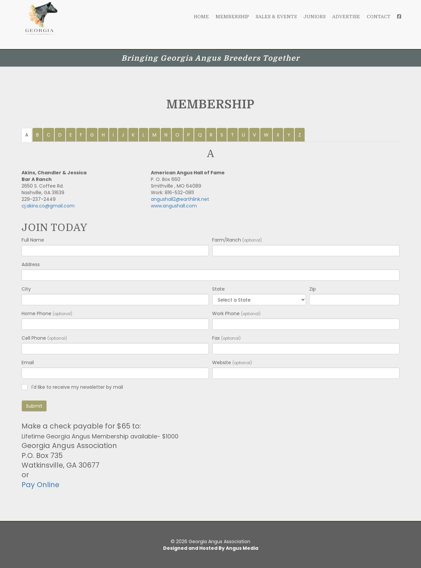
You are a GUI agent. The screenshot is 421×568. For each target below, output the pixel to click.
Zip (312, 289)
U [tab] (243, 135)
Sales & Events (276, 23)
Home (201, 23)
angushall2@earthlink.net (180, 199)
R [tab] (211, 135)
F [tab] (81, 135)
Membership (232, 23)
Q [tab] (200, 135)
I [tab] (113, 135)
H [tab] (103, 135)
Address (31, 264)
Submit (34, 406)
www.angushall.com (174, 205)
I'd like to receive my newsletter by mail (77, 387)
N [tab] (165, 135)
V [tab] (254, 135)
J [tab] (123, 135)
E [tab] (71, 135)
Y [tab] (288, 135)
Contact (379, 23)
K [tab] (133, 135)
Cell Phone (44, 338)
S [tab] (221, 135)
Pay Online (40, 484)
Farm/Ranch (237, 240)
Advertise (346, 23)
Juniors (314, 23)
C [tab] (48, 135)
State (218, 289)
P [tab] (188, 135)
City (26, 289)
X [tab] (277, 135)
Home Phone (47, 313)
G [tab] (92, 135)
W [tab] (266, 135)
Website (232, 362)
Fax (226, 338)
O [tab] (177, 135)
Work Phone (236, 313)
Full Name (33, 240)
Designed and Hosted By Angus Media (210, 548)
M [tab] (154, 135)
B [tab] (37, 135)
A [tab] (26, 135)
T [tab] (232, 135)
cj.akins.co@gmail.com (48, 205)
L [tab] (144, 135)
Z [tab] (299, 135)
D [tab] (60, 135)
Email (28, 362)
